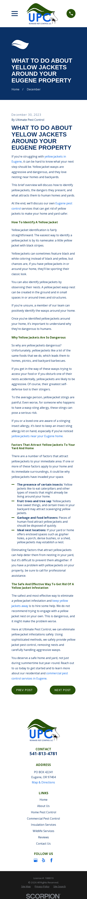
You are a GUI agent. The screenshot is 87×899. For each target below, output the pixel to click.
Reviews (43, 837)
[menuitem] (26, 886)
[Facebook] (51, 860)
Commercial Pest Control (43, 818)
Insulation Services (43, 825)
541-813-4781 (43, 753)
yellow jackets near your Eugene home (37, 436)
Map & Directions (43, 782)
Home (43, 800)
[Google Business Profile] (36, 860)
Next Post (62, 690)
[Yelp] (43, 860)
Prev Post (24, 690)
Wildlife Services (43, 831)
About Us (43, 806)
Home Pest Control (43, 812)
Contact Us (43, 844)
